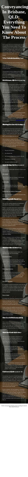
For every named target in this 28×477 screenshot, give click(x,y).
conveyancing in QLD (20, 120)
